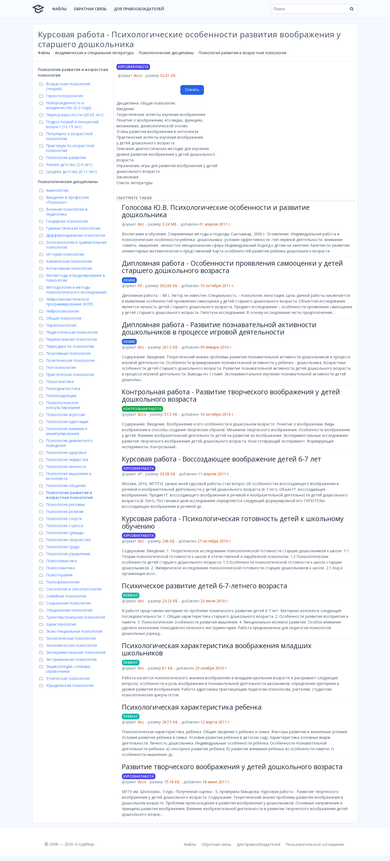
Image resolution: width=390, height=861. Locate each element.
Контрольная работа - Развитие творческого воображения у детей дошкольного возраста (231, 395)
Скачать (192, 89)
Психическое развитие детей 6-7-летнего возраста (204, 585)
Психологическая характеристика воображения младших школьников (216, 649)
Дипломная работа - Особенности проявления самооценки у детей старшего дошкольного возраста (232, 266)
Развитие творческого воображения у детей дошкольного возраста (232, 766)
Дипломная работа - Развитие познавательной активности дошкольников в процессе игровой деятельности (219, 328)
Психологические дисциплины (166, 52)
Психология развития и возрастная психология (242, 52)
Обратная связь (90, 8)
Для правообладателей (139, 8)
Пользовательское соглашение (315, 844)
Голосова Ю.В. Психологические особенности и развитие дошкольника (216, 211)
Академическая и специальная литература (94, 52)
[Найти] (351, 9)
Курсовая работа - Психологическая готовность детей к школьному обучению (233, 522)
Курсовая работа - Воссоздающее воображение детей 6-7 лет (221, 458)
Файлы (59, 8)
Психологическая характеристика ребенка (192, 706)
